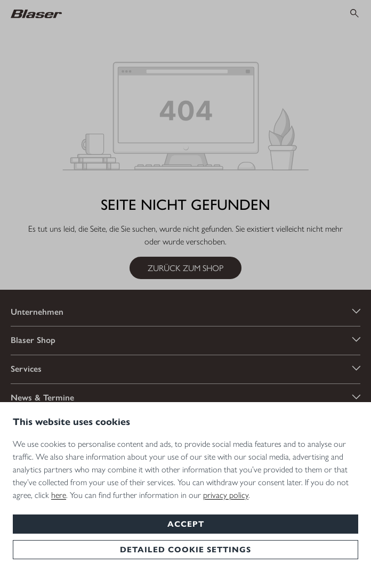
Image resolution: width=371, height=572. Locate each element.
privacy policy (225, 495)
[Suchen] (354, 13)
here (58, 495)
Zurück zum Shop (185, 268)
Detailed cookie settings (185, 549)
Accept (185, 524)
